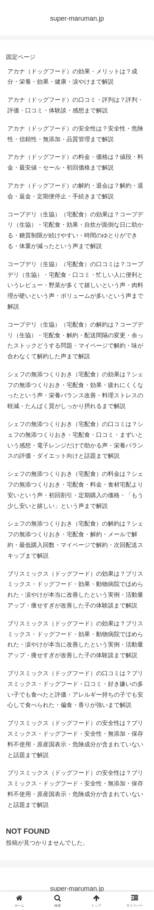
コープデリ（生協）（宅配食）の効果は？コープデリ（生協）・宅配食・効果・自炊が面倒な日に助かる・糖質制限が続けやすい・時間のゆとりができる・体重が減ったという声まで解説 (75, 230)
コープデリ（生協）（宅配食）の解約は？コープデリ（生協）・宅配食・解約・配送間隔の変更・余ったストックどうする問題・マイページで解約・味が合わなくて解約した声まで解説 (75, 340)
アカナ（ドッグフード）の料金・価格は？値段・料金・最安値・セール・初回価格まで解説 (75, 162)
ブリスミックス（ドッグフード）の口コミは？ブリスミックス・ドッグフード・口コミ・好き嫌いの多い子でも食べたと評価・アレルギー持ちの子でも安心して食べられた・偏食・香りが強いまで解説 (75, 689)
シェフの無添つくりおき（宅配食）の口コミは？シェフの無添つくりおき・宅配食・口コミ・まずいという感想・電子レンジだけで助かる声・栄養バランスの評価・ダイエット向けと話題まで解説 (75, 440)
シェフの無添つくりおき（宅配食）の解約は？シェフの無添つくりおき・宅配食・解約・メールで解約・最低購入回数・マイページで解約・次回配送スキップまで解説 (75, 539)
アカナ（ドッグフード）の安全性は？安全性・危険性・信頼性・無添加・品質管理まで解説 (75, 133)
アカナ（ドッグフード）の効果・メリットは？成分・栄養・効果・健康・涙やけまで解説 (72, 76)
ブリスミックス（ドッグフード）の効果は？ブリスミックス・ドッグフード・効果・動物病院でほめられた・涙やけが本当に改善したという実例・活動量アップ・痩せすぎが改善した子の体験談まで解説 (75, 590)
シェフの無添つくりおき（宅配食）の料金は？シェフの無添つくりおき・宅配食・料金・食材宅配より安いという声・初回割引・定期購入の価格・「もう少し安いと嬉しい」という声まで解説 (75, 490)
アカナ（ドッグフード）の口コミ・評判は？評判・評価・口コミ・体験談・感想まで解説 (75, 105)
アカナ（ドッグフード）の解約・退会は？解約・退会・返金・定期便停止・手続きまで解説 (75, 190)
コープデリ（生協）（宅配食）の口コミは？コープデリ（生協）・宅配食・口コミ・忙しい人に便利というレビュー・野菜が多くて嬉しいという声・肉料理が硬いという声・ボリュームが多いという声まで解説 (75, 285)
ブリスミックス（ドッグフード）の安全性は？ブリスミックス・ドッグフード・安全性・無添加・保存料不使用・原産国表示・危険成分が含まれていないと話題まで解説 (75, 739)
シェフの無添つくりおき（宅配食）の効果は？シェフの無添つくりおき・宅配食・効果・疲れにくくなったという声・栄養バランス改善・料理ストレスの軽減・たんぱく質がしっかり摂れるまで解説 (75, 390)
